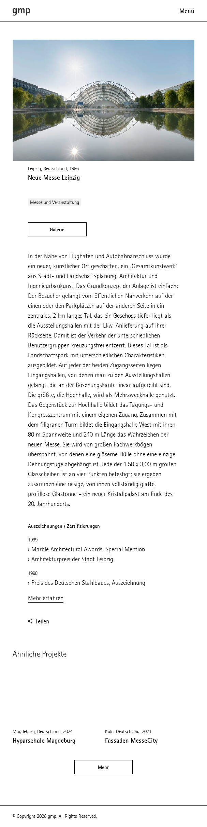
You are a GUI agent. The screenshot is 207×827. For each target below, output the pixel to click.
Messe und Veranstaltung (54, 202)
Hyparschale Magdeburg (44, 740)
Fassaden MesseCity (131, 740)
